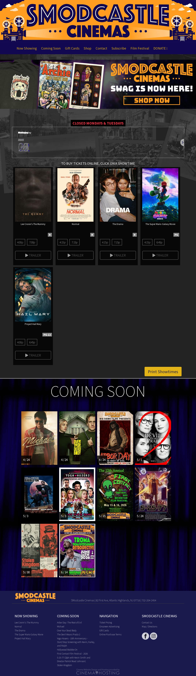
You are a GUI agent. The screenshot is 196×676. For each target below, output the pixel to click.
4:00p (20, 242)
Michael (60, 626)
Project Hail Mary (23, 638)
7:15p (75, 242)
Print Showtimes (163, 371)
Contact (101, 48)
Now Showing (27, 48)
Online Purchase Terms (110, 634)
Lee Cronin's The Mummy (27, 622)
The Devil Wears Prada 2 (68, 634)
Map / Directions (149, 626)
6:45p (159, 242)
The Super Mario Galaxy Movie (29, 634)
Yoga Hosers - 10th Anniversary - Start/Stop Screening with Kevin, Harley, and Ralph (76, 642)
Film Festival (139, 48)
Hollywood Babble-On (67, 649)
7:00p (32, 242)
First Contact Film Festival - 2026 (72, 653)
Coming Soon (51, 48)
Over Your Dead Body (67, 630)
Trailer (33, 255)
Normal (18, 626)
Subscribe (119, 48)
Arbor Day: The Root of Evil (69, 622)
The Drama (20, 630)
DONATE (160, 48)
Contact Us (147, 622)
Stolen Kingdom (64, 665)
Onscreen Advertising (109, 626)
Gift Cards (72, 48)
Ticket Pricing (105, 622)
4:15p (63, 242)
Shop (87, 48)
